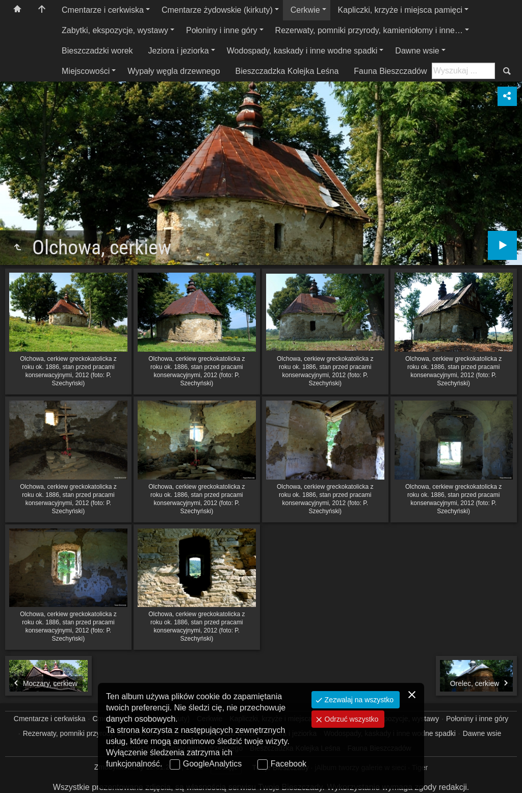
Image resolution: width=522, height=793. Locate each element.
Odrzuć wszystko (351, 719)
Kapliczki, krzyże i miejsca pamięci (400, 10)
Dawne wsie (417, 50)
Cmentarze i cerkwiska (103, 10)
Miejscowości (86, 71)
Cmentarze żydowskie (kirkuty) (217, 10)
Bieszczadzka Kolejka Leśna (287, 71)
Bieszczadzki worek (97, 50)
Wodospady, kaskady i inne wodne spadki (302, 50)
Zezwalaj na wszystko (358, 700)
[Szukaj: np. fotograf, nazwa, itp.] (463, 71)
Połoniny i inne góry (221, 30)
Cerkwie (305, 10)
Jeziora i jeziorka (178, 50)
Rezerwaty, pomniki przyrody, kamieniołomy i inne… (369, 30)
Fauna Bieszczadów (390, 71)
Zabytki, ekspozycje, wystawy (115, 30)
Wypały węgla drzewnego (173, 71)
